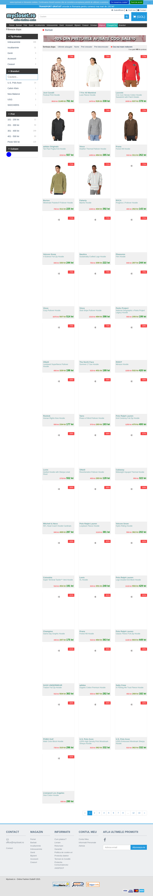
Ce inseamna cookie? (119, 2)
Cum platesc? (60, 839)
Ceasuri (85, 25)
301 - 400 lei (22, 131)
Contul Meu (84, 839)
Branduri (122, 25)
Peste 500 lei (22, 142)
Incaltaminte (40, 25)
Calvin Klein (22, 88)
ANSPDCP (59, 868)
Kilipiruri (102, 25)
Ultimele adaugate (65, 47)
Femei (11, 25)
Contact (9, 848)
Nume (76, 47)
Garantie (58, 849)
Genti (61, 25)
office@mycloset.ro (15, 841)
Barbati (19, 25)
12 (133, 813)
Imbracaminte (52, 25)
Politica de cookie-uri (64, 852)
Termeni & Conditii (62, 859)
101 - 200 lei (22, 119)
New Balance (22, 94)
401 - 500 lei (22, 136)
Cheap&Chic (112, 25)
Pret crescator (86, 47)
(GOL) (139, 16)
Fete (25, 25)
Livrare (58, 842)
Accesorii (69, 25)
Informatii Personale (87, 842)
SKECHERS (22, 105)
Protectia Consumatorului (61, 863)
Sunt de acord (136, 2)
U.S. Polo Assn (22, 83)
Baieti (31, 25)
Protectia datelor (62, 856)
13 (139, 813)
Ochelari (93, 25)
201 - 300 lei (22, 125)
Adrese (82, 846)
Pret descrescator (101, 47)
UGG (22, 99)
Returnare (59, 846)
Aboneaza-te (138, 847)
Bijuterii (77, 25)
